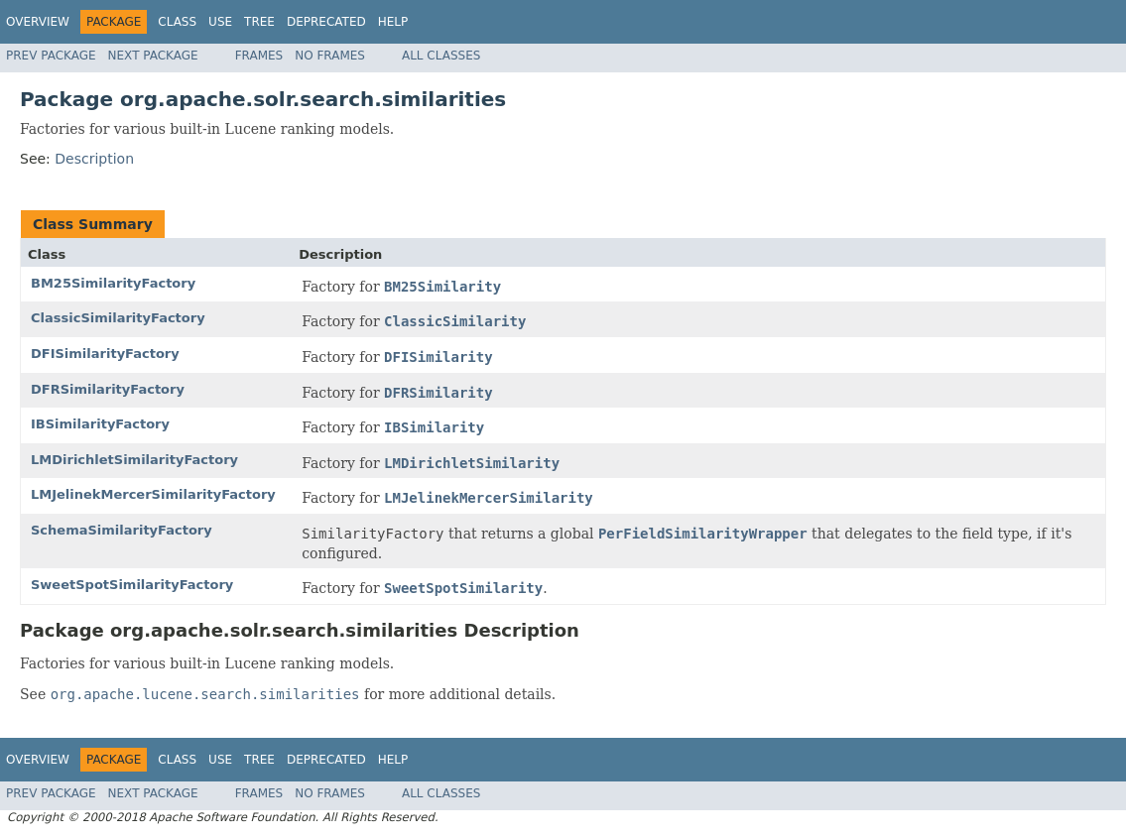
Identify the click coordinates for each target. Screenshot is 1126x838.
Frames (259, 55)
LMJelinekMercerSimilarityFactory (153, 494)
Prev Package (51, 55)
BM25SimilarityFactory (113, 283)
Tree (259, 22)
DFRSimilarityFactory (108, 389)
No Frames (330, 55)
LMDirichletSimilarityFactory (134, 459)
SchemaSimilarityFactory (121, 530)
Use (220, 22)
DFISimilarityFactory (105, 353)
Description (94, 159)
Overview (37, 22)
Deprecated (326, 22)
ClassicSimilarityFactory (118, 317)
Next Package (153, 55)
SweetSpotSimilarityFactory (132, 584)
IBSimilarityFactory (100, 424)
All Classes (441, 55)
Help (393, 22)
